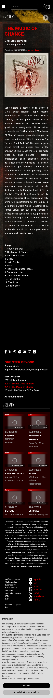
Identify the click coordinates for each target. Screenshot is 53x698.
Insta (36, 586)
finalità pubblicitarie (10, 651)
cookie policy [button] (12, 632)
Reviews (38, 589)
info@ (37, 599)
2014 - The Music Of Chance (19, 387)
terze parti (46, 635)
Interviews (39, 596)
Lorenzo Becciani (35, 50)
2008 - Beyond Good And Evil (19, 383)
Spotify (37, 579)
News (36, 593)
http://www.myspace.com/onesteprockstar (26, 369)
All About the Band (14, 396)
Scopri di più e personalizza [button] (26, 692)
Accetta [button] (26, 686)
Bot (35, 583)
